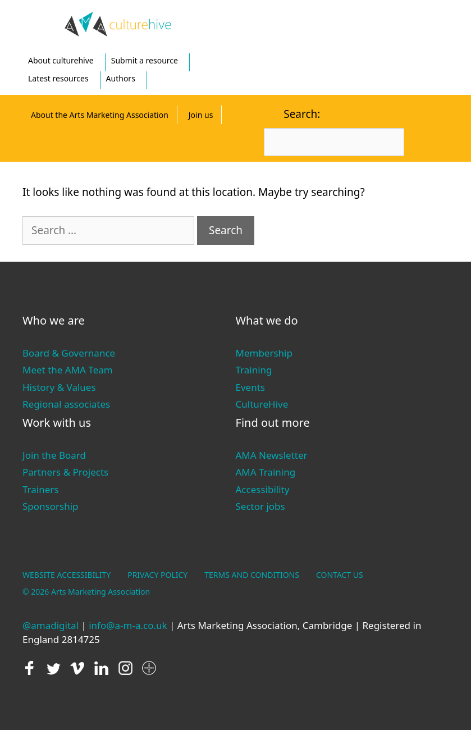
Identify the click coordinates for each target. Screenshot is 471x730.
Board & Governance (68, 352)
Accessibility (263, 489)
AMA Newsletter (272, 455)
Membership (264, 352)
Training (254, 369)
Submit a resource (144, 60)
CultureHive (262, 404)
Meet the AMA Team (67, 369)
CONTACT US (339, 574)
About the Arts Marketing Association (99, 115)
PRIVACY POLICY (157, 574)
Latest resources (58, 78)
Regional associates (66, 404)
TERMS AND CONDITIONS (251, 574)
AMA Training (266, 472)
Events (250, 387)
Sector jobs (260, 506)
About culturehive (61, 60)
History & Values (59, 387)
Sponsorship (50, 506)
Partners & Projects (65, 472)
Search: (301, 114)
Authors (120, 78)
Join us (201, 115)
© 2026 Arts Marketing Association (86, 591)
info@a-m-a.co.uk (128, 625)
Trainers (40, 489)
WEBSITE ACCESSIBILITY (66, 574)
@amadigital (50, 625)
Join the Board (54, 455)
